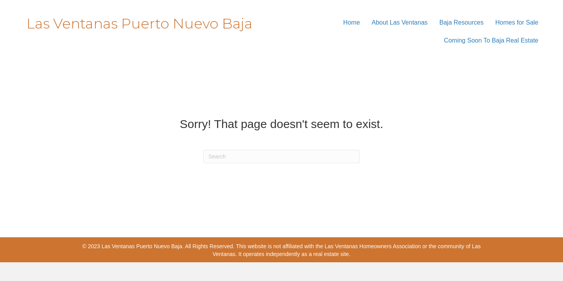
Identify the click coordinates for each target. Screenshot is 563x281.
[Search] (281, 156)
